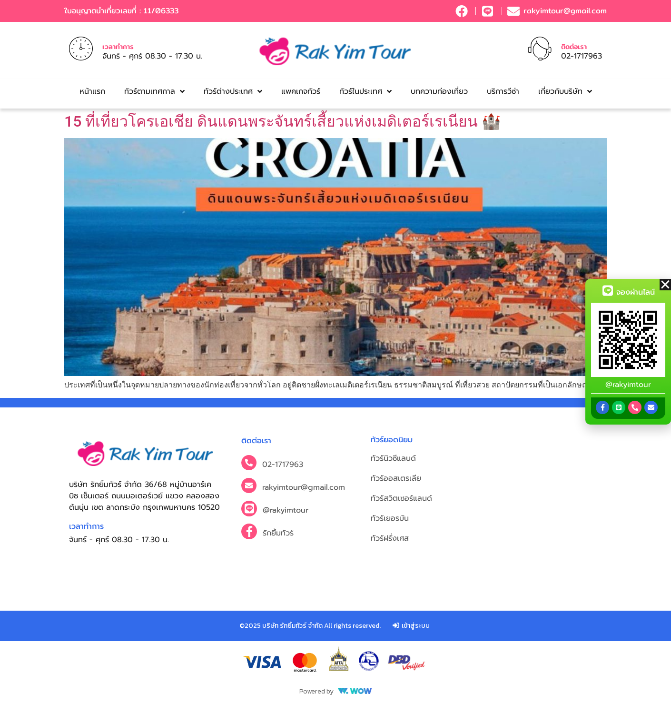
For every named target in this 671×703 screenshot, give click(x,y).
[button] (665, 284)
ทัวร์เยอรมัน (390, 518)
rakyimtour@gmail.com (303, 487)
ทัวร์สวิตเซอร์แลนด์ (401, 498)
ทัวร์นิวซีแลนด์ (393, 458)
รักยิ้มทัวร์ (278, 533)
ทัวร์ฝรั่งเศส (390, 538)
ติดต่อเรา (574, 46)
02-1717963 (282, 464)
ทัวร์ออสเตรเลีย (396, 478)
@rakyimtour (285, 510)
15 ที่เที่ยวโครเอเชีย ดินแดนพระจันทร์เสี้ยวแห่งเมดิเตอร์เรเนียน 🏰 (282, 121)
